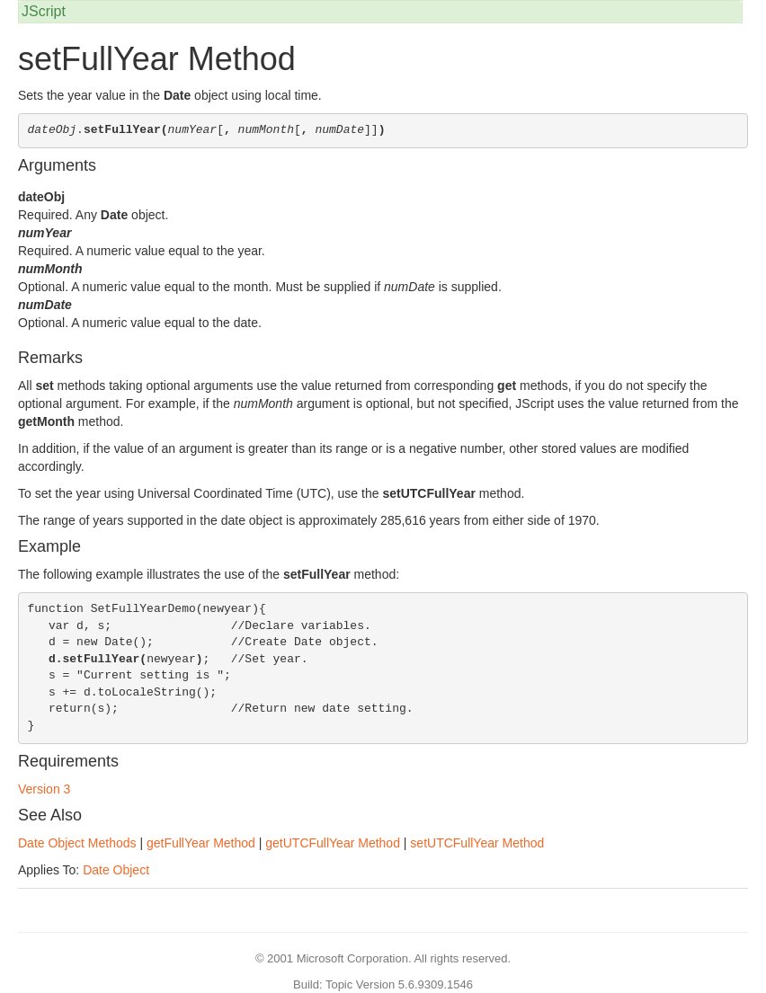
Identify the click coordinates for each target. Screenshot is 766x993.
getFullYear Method (201, 843)
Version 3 (44, 789)
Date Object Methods (77, 843)
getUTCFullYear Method (332, 843)
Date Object (116, 870)
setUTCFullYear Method (477, 843)
